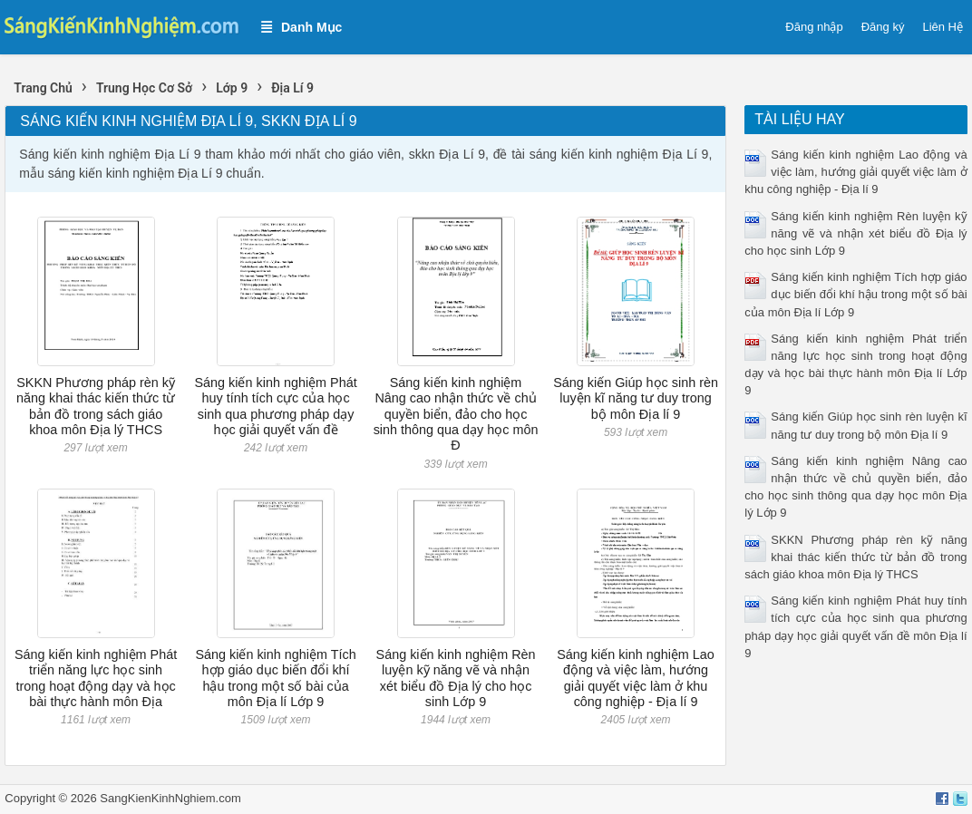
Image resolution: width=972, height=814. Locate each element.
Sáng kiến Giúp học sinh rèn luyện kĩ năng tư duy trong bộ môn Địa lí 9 (635, 398)
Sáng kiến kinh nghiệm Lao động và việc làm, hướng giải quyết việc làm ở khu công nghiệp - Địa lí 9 (635, 678)
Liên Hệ (942, 27)
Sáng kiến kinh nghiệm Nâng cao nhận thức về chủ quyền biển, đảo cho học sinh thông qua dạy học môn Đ (456, 413)
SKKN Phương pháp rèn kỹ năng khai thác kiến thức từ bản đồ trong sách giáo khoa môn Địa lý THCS (95, 406)
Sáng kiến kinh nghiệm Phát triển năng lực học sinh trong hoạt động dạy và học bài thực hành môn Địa (96, 678)
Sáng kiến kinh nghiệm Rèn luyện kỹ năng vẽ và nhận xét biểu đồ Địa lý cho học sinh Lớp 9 (456, 678)
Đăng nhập (813, 27)
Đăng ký (883, 27)
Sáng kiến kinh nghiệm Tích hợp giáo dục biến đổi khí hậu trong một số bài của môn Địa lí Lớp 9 (275, 678)
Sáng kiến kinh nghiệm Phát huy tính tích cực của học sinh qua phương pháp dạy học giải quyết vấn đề (275, 406)
